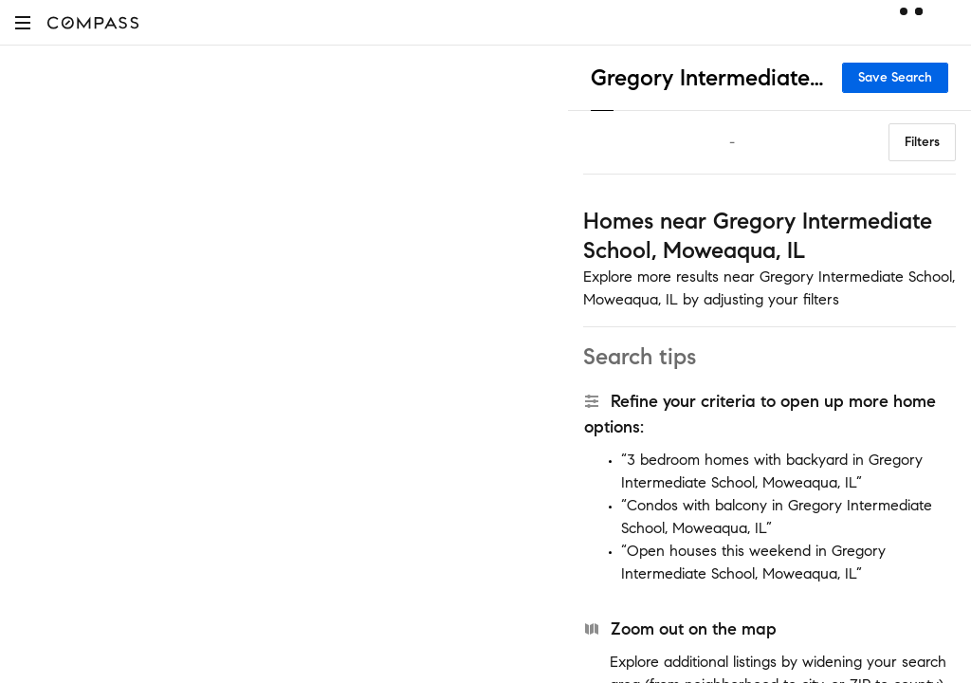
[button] (23, 22)
